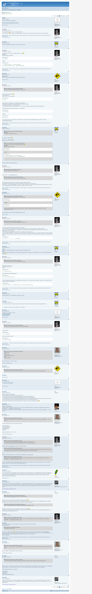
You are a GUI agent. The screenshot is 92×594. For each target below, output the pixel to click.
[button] (57, 16)
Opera (7, 79)
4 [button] (63, 15)
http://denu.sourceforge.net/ (8, 382)
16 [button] (67, 15)
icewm (6, 12)
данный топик (12, 446)
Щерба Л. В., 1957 (5, 36)
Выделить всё (6, 57)
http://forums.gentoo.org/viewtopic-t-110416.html (10, 22)
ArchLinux (3, 79)
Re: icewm (4, 29)
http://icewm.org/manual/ (6, 313)
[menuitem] (3, 8)
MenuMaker (4, 375)
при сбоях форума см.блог (6, 70)
